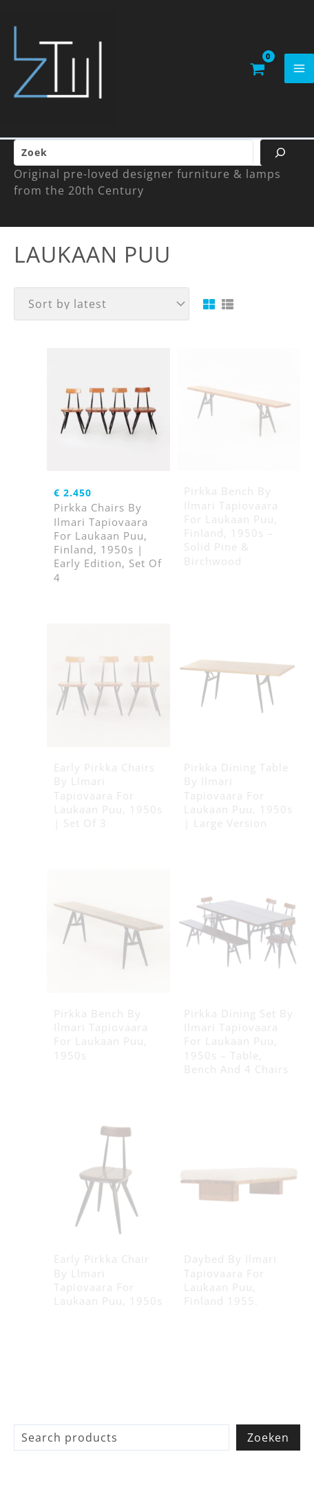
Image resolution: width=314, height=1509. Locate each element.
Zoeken (268, 1437)
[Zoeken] (280, 153)
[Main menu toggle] (299, 68)
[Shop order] (101, 303)
